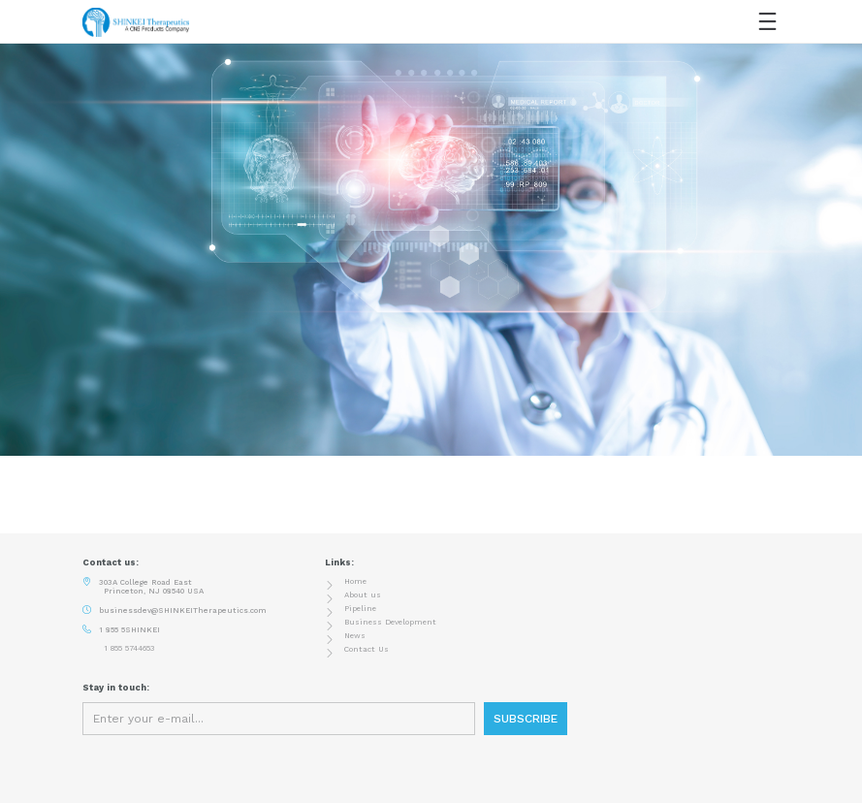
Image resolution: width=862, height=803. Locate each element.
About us (362, 595)
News (355, 635)
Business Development (390, 622)
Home (355, 581)
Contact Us (366, 649)
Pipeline (360, 608)
